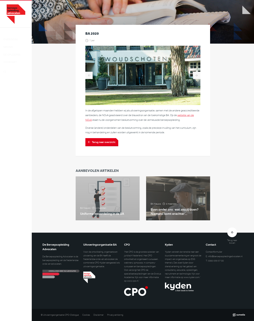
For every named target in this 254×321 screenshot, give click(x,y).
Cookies (86, 315)
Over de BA (10, 36)
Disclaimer (98, 315)
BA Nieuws (85, 209)
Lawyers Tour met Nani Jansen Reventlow (89, 75)
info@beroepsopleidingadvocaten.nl (225, 256)
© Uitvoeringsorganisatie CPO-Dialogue (60, 315)
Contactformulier (214, 251)
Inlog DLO (17, 85)
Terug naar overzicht (103, 142)
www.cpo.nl (132, 280)
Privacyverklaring (115, 315)
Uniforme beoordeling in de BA (102, 215)
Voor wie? (10, 59)
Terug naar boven (232, 241)
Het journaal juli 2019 (196, 75)
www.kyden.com (192, 277)
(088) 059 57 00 (216, 260)
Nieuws (8, 44)
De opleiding (12, 51)
